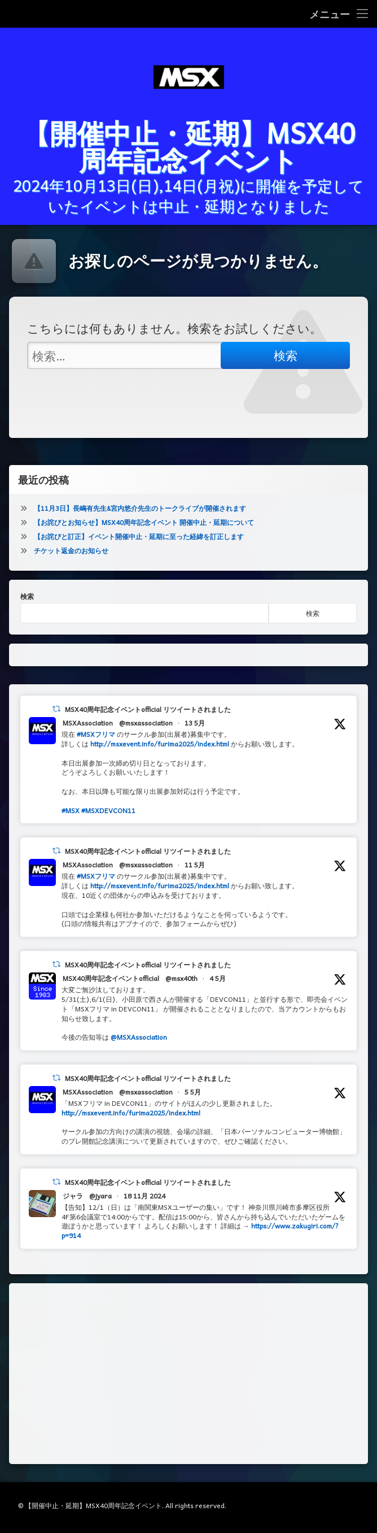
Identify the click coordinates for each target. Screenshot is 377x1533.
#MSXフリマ (96, 734)
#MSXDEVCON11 (108, 810)
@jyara (100, 1196)
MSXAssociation (88, 723)
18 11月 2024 (144, 1195)
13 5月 (195, 722)
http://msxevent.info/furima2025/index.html (159, 743)
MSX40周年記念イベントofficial (111, 978)
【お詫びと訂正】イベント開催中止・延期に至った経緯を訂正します (139, 536)
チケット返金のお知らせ (71, 550)
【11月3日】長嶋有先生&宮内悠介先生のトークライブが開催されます (140, 508)
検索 (27, 596)
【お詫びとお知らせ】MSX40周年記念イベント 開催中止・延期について (144, 522)
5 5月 (193, 1091)
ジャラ (73, 1196)
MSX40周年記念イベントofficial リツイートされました (148, 709)
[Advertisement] (188, 1374)
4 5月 (217, 978)
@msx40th (181, 978)
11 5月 (195, 864)
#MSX (71, 810)
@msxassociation (146, 723)
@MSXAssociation (139, 1037)
